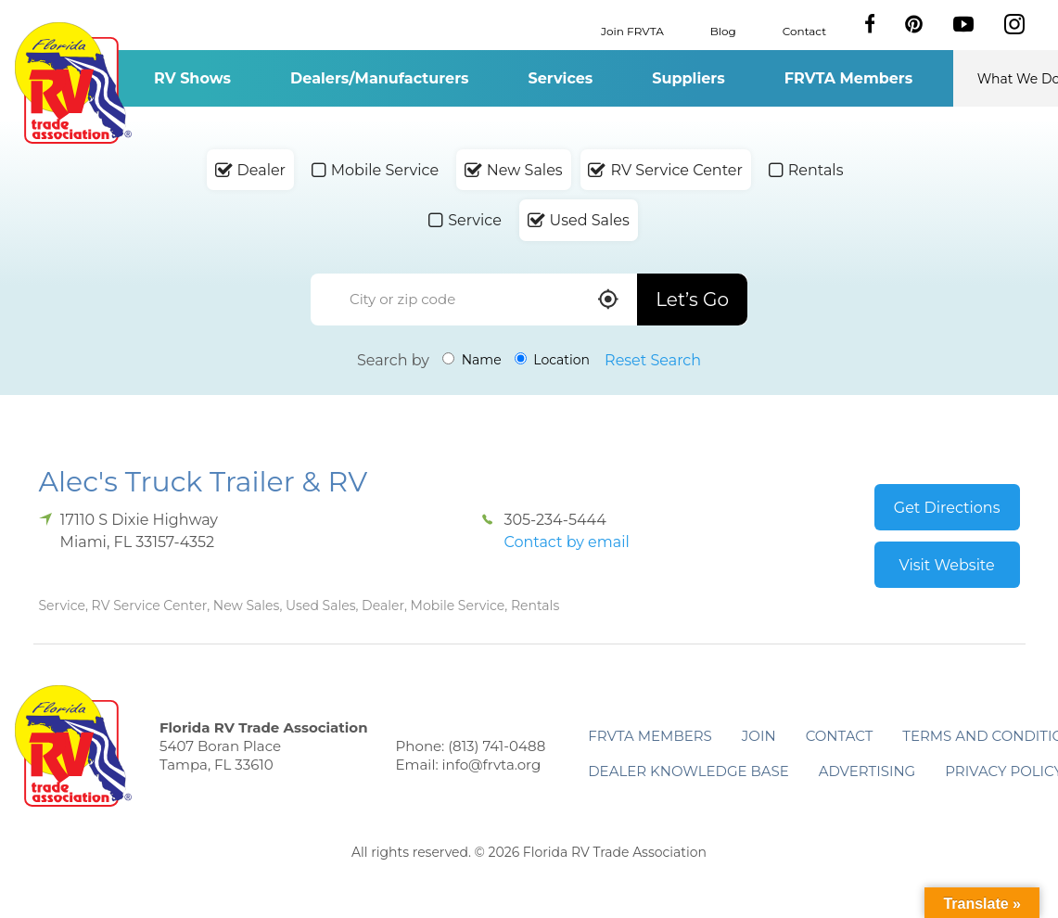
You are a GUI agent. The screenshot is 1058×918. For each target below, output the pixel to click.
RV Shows (192, 78)
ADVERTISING (867, 771)
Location (552, 359)
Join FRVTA (632, 30)
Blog (723, 30)
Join (759, 736)
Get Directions (947, 507)
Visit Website (947, 565)
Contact (804, 30)
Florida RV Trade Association (74, 83)
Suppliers (688, 78)
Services (561, 78)
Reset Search (653, 360)
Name (472, 359)
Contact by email (566, 542)
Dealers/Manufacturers (379, 78)
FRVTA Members (848, 78)
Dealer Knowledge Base (688, 771)
